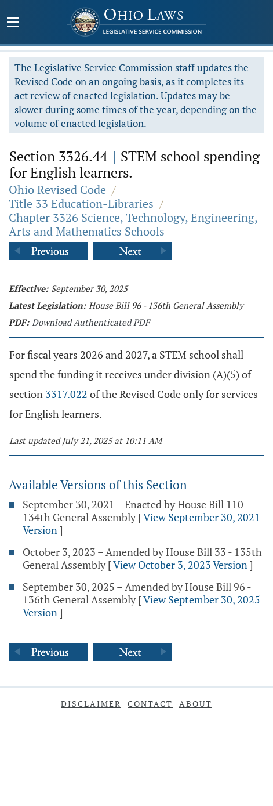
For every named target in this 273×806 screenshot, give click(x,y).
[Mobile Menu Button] (13, 23)
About (195, 703)
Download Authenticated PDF (91, 322)
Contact (150, 703)
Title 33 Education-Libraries (81, 203)
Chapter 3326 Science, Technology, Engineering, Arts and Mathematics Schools (133, 224)
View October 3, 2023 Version (180, 565)
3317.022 (66, 394)
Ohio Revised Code (57, 189)
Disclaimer (91, 703)
